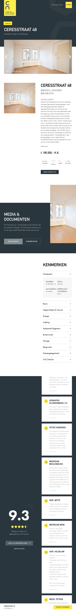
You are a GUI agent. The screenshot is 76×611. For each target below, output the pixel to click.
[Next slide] (69, 57)
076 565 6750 (57, 5)
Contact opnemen (62, 607)
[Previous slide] (6, 57)
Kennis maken (19, 549)
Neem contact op (49, 172)
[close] (69, 5)
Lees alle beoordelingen (19, 543)
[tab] (7, 71)
